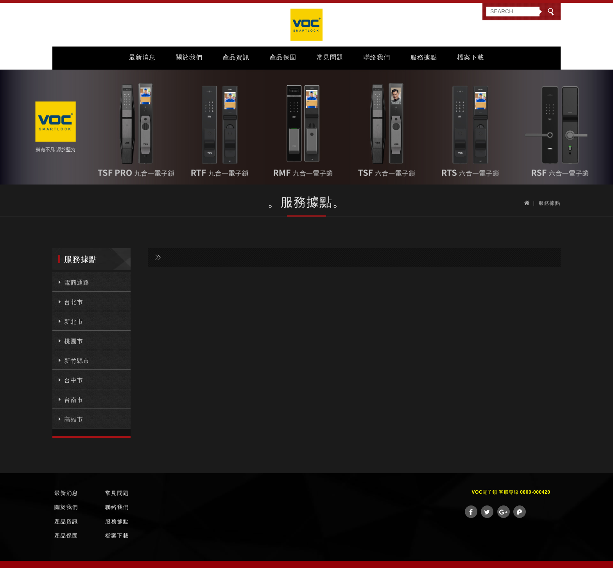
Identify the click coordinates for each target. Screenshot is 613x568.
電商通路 (73, 282)
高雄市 (69, 419)
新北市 (69, 321)
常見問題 (330, 57)
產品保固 (283, 57)
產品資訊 (236, 57)
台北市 (69, 301)
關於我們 (189, 57)
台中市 (69, 379)
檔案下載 (470, 57)
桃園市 (69, 340)
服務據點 (423, 57)
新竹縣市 (73, 360)
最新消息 (142, 57)
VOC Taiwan (306, 25)
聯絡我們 (377, 57)
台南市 (69, 399)
